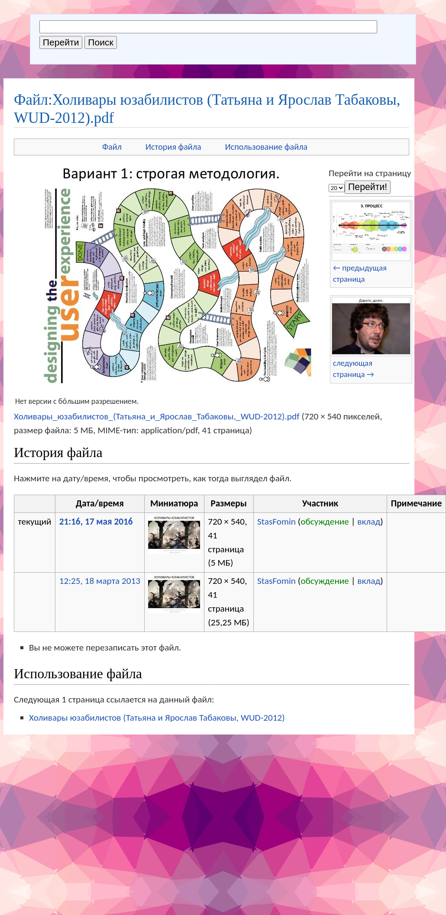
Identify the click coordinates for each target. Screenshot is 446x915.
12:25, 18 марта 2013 (100, 580)
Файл (112, 147)
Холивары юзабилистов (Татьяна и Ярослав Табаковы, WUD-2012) (157, 717)
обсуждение (325, 521)
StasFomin (276, 521)
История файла (173, 147)
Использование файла (266, 147)
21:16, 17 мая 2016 (96, 521)
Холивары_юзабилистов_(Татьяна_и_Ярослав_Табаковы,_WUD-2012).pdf (157, 416)
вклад (368, 521)
